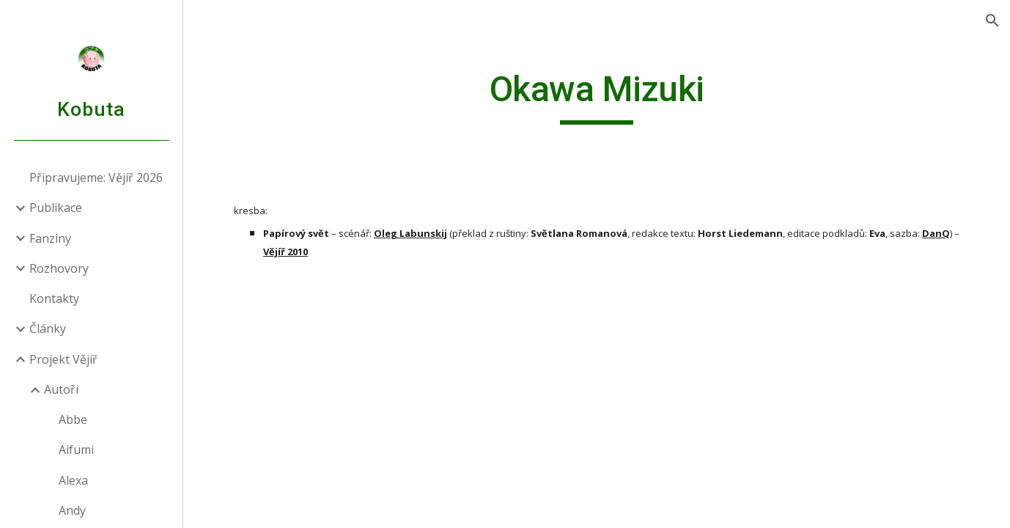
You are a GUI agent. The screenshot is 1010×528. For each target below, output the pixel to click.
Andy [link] (72, 510)
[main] (596, 96)
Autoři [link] (61, 389)
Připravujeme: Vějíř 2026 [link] (96, 177)
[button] (992, 20)
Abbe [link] (73, 419)
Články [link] (47, 328)
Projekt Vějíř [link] (63, 359)
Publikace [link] (55, 207)
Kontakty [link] (54, 298)
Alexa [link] (73, 480)
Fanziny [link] (50, 238)
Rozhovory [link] (59, 268)
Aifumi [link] (76, 449)
